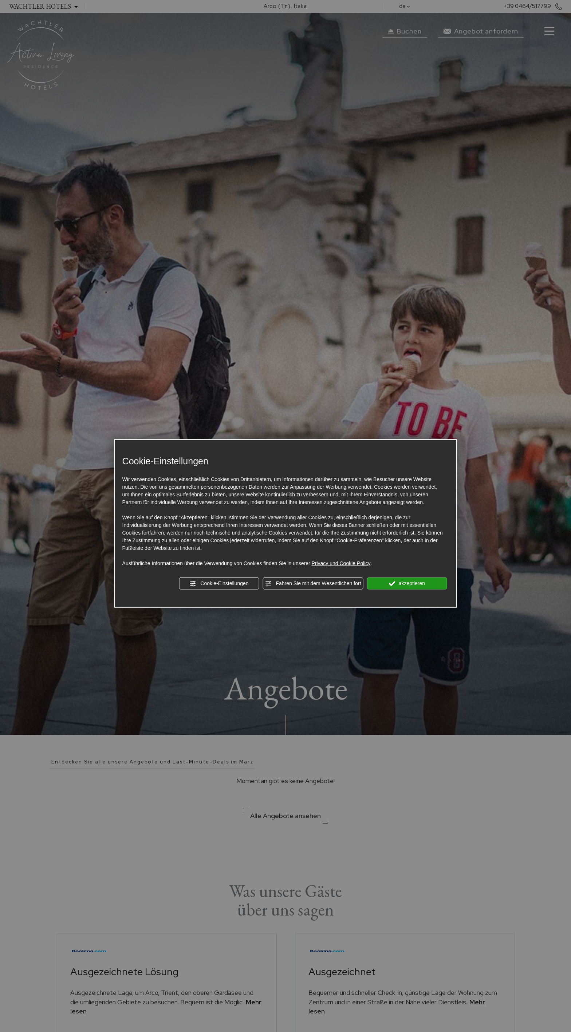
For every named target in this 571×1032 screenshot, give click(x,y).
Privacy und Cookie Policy (340, 563)
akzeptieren (407, 583)
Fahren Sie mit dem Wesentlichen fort (313, 583)
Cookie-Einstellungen (218, 583)
